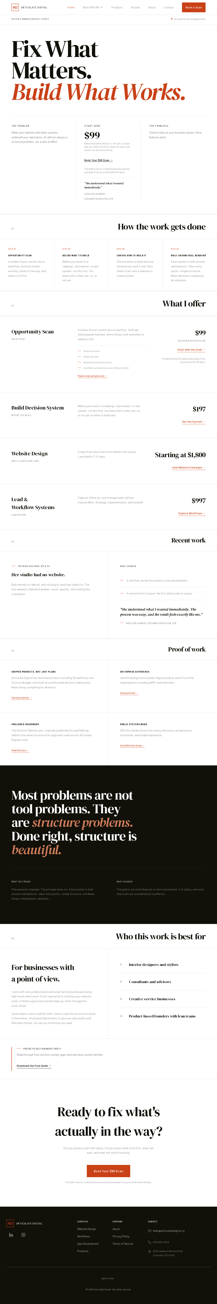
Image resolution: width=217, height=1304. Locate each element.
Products (117, 7)
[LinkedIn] (11, 1234)
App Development (88, 1243)
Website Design (86, 1229)
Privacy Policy (121, 1236)
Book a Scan (194, 7)
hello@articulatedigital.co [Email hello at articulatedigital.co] (169, 1230)
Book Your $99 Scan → (98, 160)
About (152, 7)
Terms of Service (123, 1243)
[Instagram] (23, 1234)
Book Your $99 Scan (108, 1171)
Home (71, 7)
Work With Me (93, 7)
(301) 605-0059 (161, 1242)
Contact (169, 7)
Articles (135, 7)
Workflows (83, 1236)
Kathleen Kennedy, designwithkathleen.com (151, 623)
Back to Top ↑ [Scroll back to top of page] (108, 1278)
